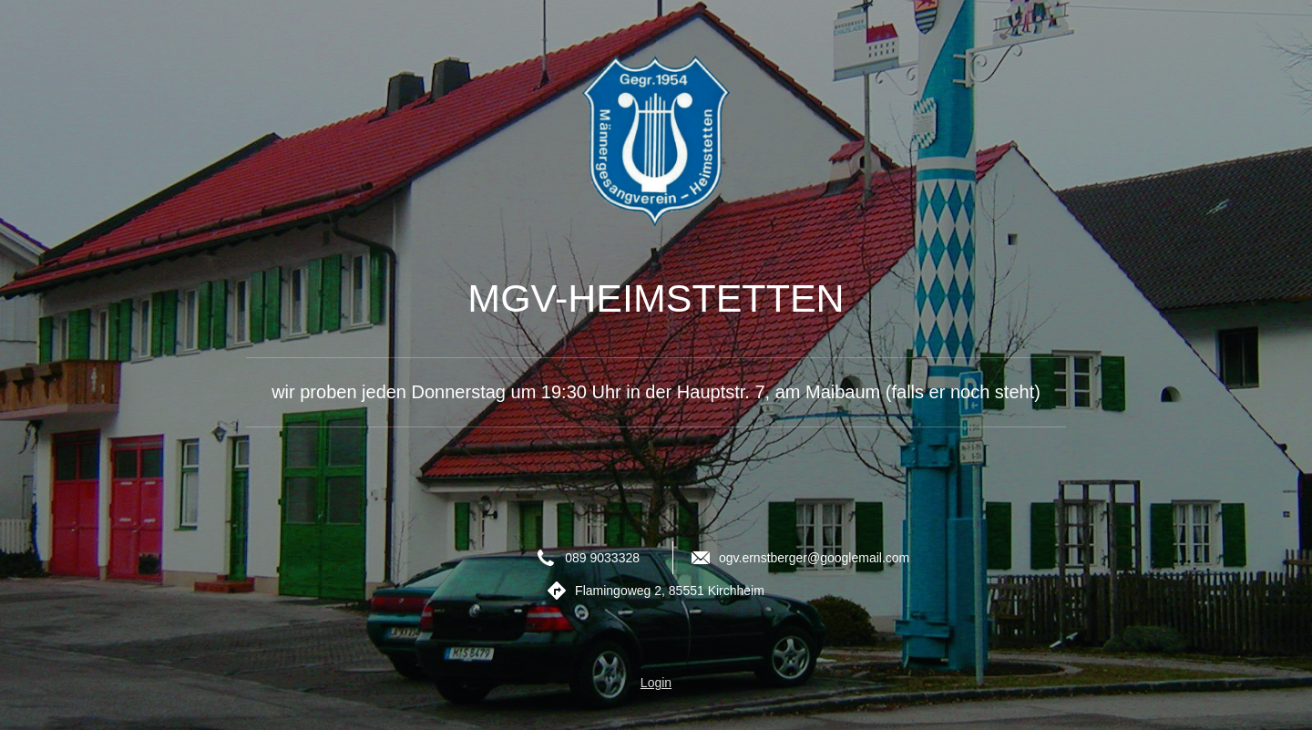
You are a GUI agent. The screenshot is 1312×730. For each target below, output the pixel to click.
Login (656, 682)
